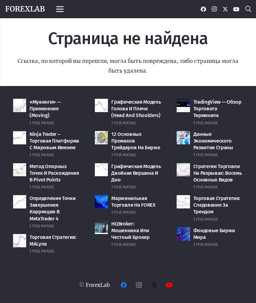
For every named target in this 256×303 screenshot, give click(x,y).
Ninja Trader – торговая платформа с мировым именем (54, 141)
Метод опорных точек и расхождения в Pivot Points (54, 173)
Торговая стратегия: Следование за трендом (216, 205)
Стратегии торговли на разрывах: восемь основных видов (217, 173)
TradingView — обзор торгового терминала (217, 109)
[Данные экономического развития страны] (183, 136)
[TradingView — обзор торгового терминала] (183, 103)
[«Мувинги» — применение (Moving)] (19, 103)
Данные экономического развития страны (213, 141)
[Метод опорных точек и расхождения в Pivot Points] (19, 168)
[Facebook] (203, 9)
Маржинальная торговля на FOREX (133, 201)
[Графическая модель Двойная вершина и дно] (101, 168)
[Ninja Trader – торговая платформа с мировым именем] (19, 136)
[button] (248, 9)
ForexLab (98, 285)
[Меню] (60, 9)
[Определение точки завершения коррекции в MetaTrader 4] (19, 200)
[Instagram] (214, 9)
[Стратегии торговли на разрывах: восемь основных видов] (183, 168)
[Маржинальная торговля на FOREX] (101, 200)
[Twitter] (225, 9)
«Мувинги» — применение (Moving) (45, 109)
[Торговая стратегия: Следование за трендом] (183, 200)
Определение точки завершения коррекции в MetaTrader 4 (52, 208)
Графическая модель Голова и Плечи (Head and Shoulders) (136, 109)
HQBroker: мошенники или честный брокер (130, 230)
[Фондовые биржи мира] (183, 232)
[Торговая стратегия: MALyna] (19, 239)
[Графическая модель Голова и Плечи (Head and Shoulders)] (101, 103)
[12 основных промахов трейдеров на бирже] (101, 136)
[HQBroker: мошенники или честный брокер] (101, 225)
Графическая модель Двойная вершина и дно (136, 173)
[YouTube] (236, 9)
